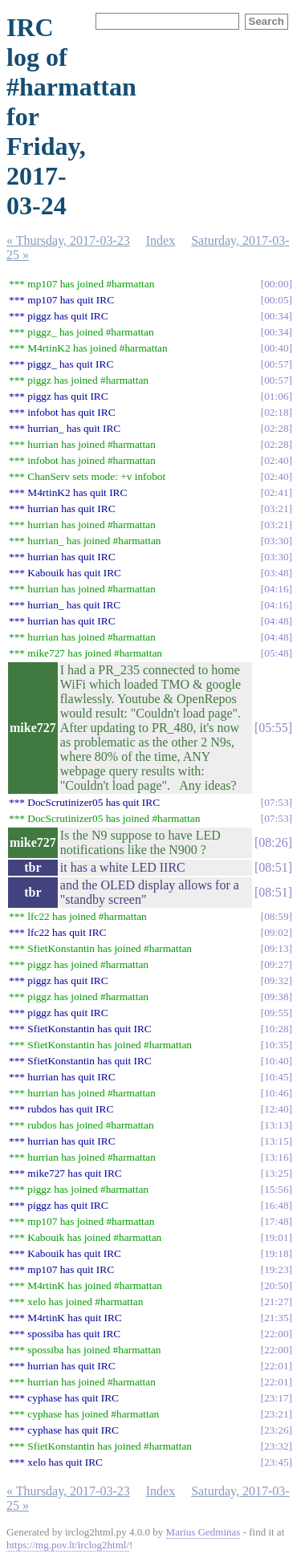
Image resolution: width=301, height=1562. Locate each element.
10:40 (276, 1061)
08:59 (276, 916)
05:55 (272, 727)
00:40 (276, 348)
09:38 (276, 996)
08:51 (272, 867)
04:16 (276, 589)
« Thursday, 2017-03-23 (68, 240)
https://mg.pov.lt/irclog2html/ (67, 1545)
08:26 (272, 842)
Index (160, 240)
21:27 (276, 1302)
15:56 (276, 1189)
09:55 (276, 1013)
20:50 (276, 1285)
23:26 (276, 1430)
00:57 (276, 364)
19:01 (276, 1237)
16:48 (276, 1205)
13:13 (276, 1125)
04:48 (276, 621)
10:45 (276, 1077)
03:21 (276, 508)
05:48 (276, 653)
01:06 (276, 396)
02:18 (276, 412)
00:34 (276, 316)
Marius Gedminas (203, 1532)
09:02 (276, 932)
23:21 (276, 1414)
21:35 (276, 1318)
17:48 (276, 1221)
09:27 (276, 964)
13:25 (276, 1173)
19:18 (276, 1253)
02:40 (276, 460)
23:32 (276, 1446)
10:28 (276, 1029)
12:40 (276, 1109)
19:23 (276, 1269)
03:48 (276, 573)
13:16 (276, 1157)
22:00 (276, 1334)
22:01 (276, 1366)
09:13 (276, 948)
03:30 (276, 541)
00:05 (276, 300)
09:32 (276, 980)
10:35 (276, 1045)
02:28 (276, 428)
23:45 (276, 1462)
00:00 (276, 284)
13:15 (276, 1141)
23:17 (276, 1398)
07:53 (276, 802)
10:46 (276, 1093)
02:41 (276, 492)
